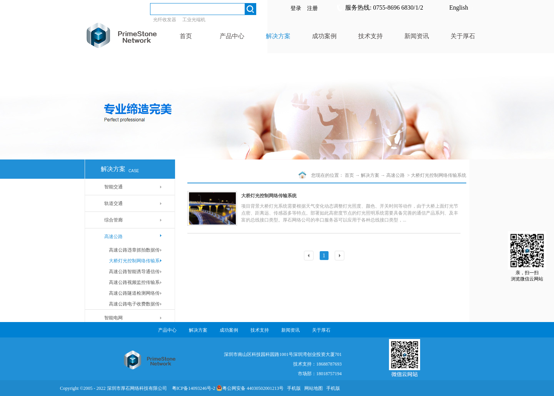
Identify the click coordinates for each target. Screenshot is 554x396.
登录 (295, 8)
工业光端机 (193, 19)
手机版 (293, 388)
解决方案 (370, 175)
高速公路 (396, 175)
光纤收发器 (164, 19)
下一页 (340, 256)
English (458, 7)
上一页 (310, 256)
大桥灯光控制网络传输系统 (438, 175)
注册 (312, 8)
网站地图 (312, 388)
